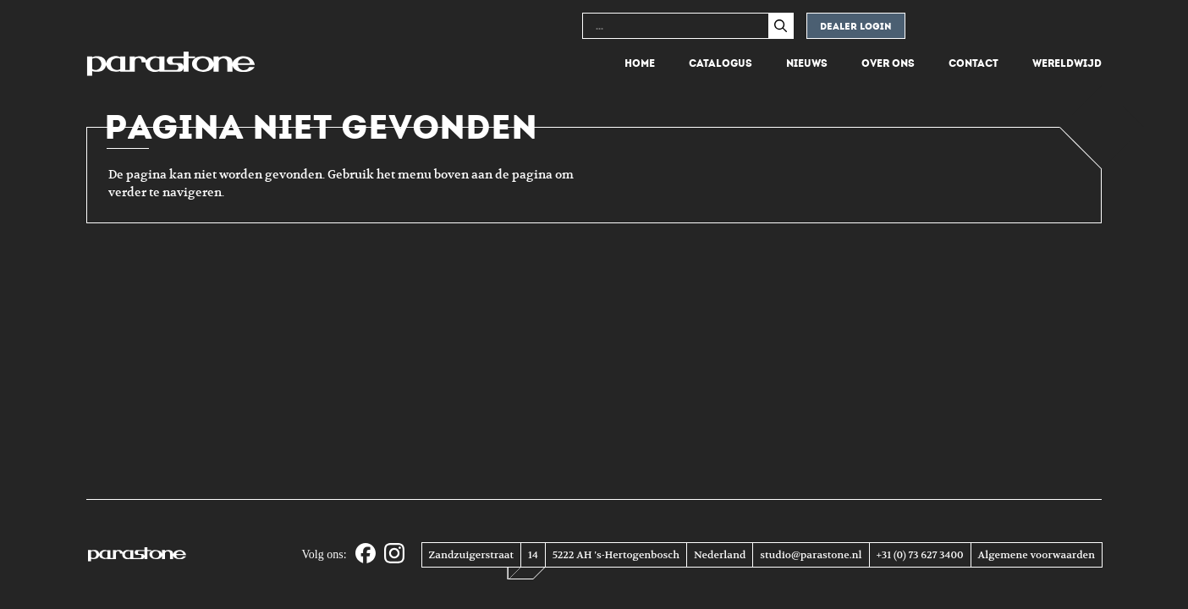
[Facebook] (365, 554)
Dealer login (856, 26)
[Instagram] (394, 554)
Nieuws (807, 63)
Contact (973, 63)
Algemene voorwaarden (1036, 555)
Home (639, 63)
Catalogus (720, 63)
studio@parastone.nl (810, 555)
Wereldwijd (1067, 63)
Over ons (888, 63)
